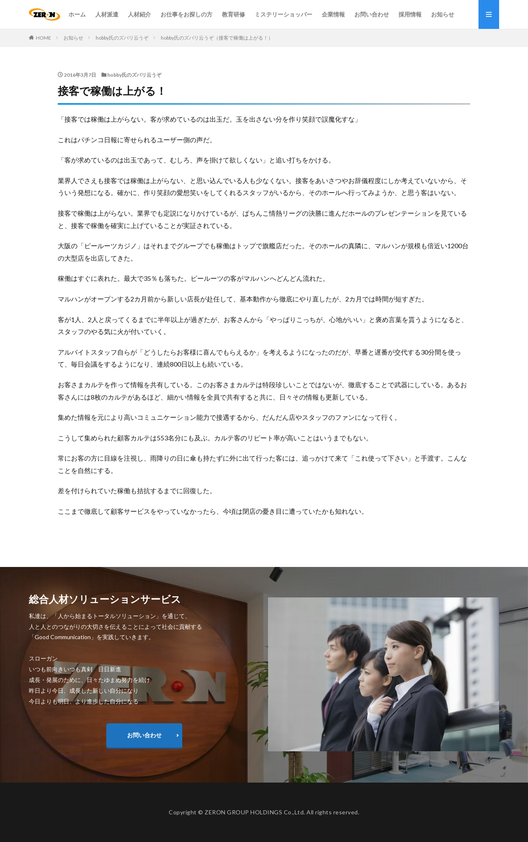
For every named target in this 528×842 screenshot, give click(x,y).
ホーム (77, 14)
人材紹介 (139, 14)
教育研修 (233, 14)
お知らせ (442, 14)
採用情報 (410, 14)
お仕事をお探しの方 (186, 14)
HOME (43, 38)
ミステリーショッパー (283, 14)
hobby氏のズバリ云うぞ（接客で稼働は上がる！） (217, 38)
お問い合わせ (371, 14)
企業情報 (333, 14)
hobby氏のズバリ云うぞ (122, 38)
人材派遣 (106, 14)
